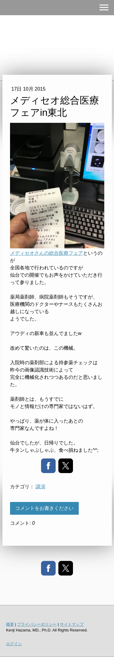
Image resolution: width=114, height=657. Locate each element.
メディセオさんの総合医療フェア (46, 253)
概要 (10, 624)
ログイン (14, 643)
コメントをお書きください (44, 508)
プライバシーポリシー (37, 624)
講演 (40, 486)
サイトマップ (72, 624)
